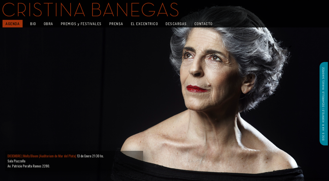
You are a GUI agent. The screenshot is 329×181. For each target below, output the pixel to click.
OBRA (48, 23)
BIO (33, 23)
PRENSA (116, 23)
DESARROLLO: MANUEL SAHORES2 (323, 87)
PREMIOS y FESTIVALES (81, 23)
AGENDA (13, 23)
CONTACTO (203, 23)
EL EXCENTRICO (144, 23)
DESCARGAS (176, 23)
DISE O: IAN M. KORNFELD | (323, 124)
